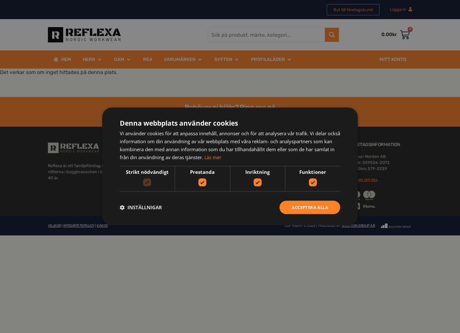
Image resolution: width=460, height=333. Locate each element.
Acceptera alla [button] (308, 207)
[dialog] (230, 166)
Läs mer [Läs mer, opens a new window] (213, 157)
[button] (141, 207)
